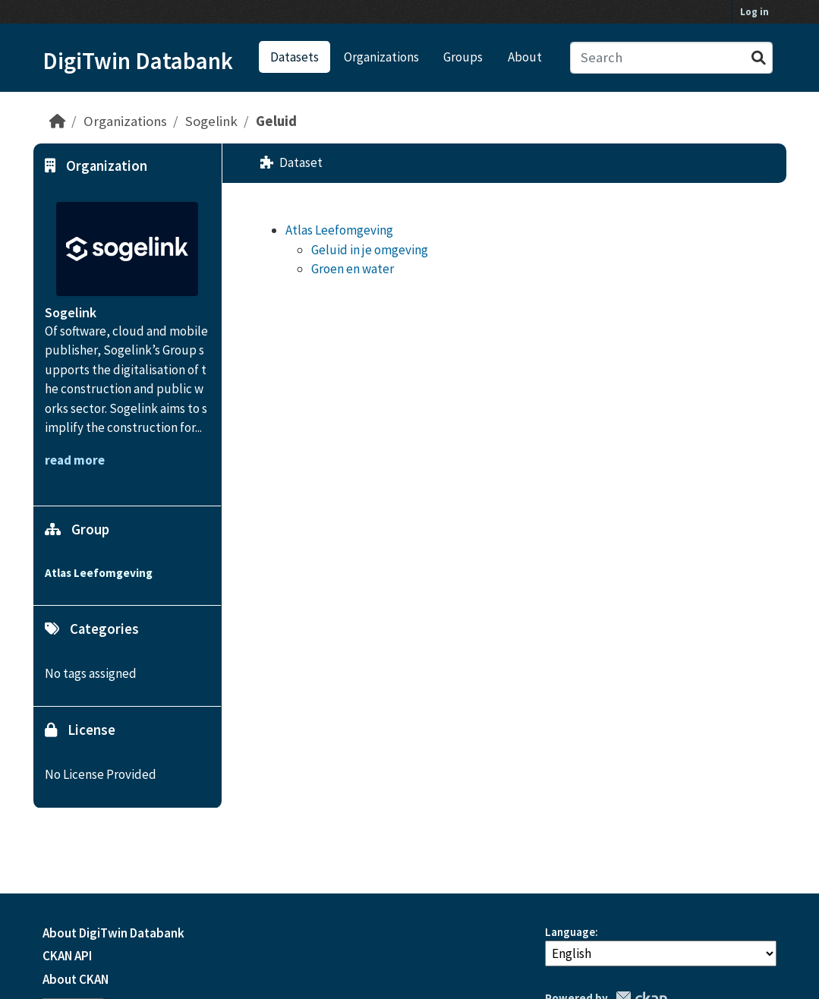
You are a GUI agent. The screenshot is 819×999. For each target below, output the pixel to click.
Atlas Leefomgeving (339, 230)
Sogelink (211, 121)
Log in (754, 11)
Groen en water (352, 268)
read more (75, 460)
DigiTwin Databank (138, 60)
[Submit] (758, 58)
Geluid (276, 121)
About (525, 57)
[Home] (57, 121)
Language (570, 932)
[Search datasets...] (671, 58)
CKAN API (67, 955)
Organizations (381, 57)
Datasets (294, 57)
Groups (463, 57)
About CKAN (76, 979)
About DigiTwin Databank (113, 933)
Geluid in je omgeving (369, 249)
